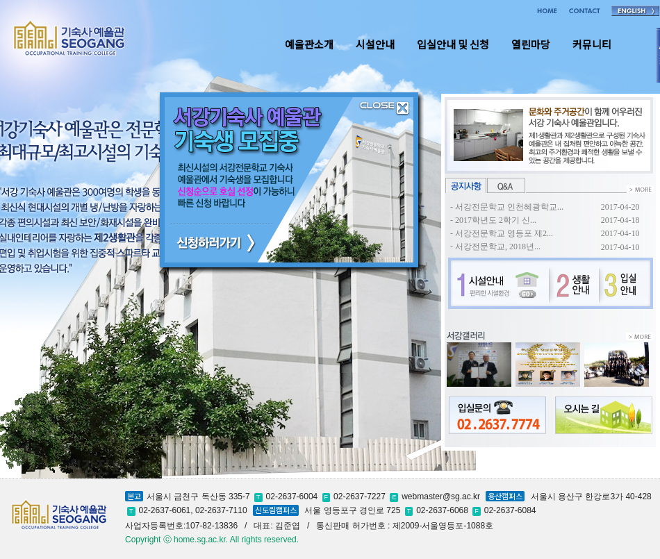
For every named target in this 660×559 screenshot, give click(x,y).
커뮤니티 (591, 44)
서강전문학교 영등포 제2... (504, 233)
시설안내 (375, 44)
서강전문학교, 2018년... (498, 246)
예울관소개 (309, 44)
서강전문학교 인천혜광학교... (509, 207)
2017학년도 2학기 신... (495, 220)
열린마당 (530, 44)
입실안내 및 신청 (453, 44)
